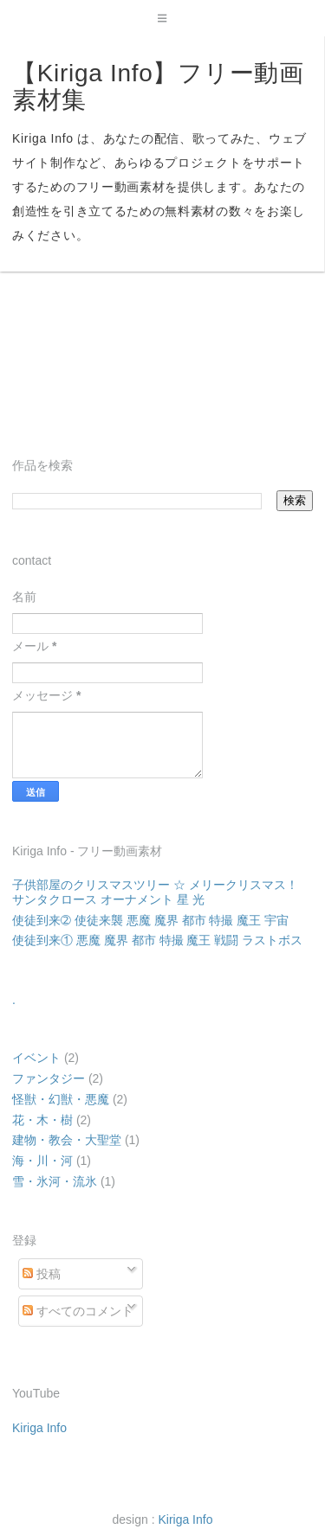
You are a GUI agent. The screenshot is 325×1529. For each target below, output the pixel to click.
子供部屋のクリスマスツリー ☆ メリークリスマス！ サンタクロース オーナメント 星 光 (155, 892)
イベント (36, 1058)
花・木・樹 (42, 1120)
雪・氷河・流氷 (54, 1181)
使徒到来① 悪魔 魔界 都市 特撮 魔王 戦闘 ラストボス (157, 940)
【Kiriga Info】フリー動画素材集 (158, 86)
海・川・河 (42, 1161)
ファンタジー (48, 1078)
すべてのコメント (78, 1311)
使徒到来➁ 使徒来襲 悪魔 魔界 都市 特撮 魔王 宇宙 (150, 920)
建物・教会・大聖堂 (66, 1140)
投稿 (42, 1274)
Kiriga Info (39, 1428)
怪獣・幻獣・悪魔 (60, 1099)
